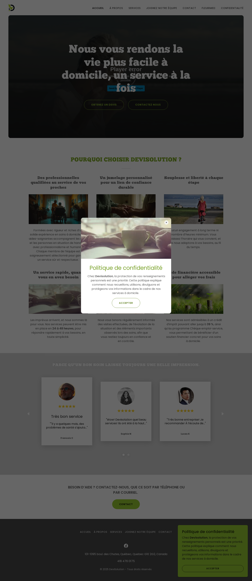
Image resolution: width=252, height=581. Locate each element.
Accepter (126, 303)
